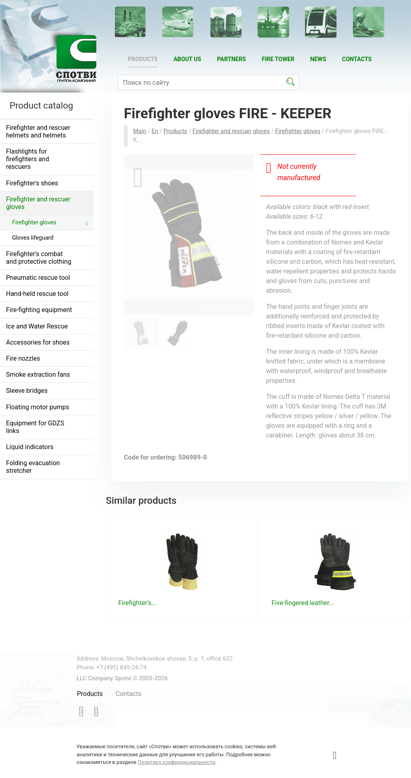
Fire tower (278, 59)
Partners (231, 59)
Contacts (357, 59)
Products (142, 59)
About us (187, 59)
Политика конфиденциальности (176, 762)
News (318, 59)
